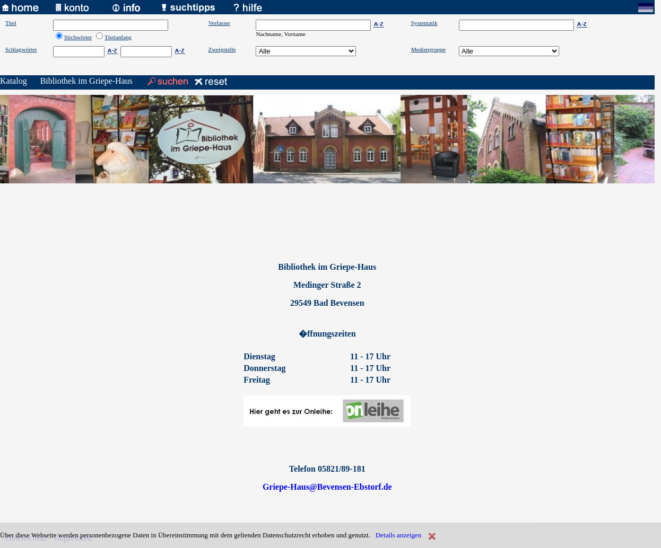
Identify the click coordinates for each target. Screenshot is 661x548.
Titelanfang (118, 37)
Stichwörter (78, 37)
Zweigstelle (222, 49)
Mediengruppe (428, 49)
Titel (10, 23)
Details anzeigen (398, 535)
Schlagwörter (21, 49)
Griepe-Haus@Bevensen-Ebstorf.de (327, 486)
